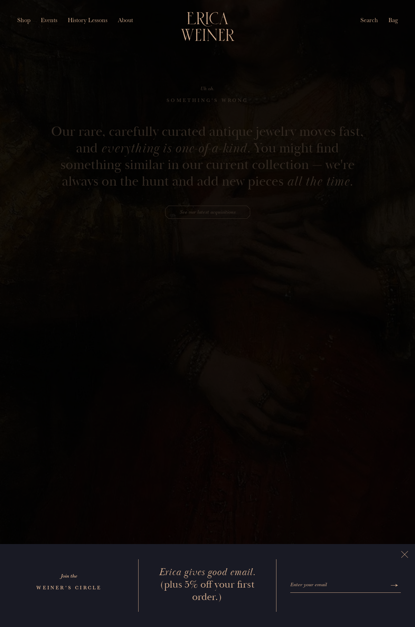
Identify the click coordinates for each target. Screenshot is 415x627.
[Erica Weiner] (207, 26)
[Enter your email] (339, 585)
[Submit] (394, 585)
